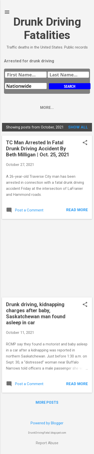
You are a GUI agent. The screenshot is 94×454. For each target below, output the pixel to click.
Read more (77, 210)
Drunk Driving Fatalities (47, 28)
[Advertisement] (47, 258)
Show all (78, 127)
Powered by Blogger (47, 423)
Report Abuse (47, 443)
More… (57, 107)
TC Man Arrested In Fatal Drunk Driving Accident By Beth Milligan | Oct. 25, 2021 (37, 149)
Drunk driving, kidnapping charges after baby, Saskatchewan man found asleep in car (35, 313)
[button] (85, 143)
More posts (47, 402)
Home (35, 107)
